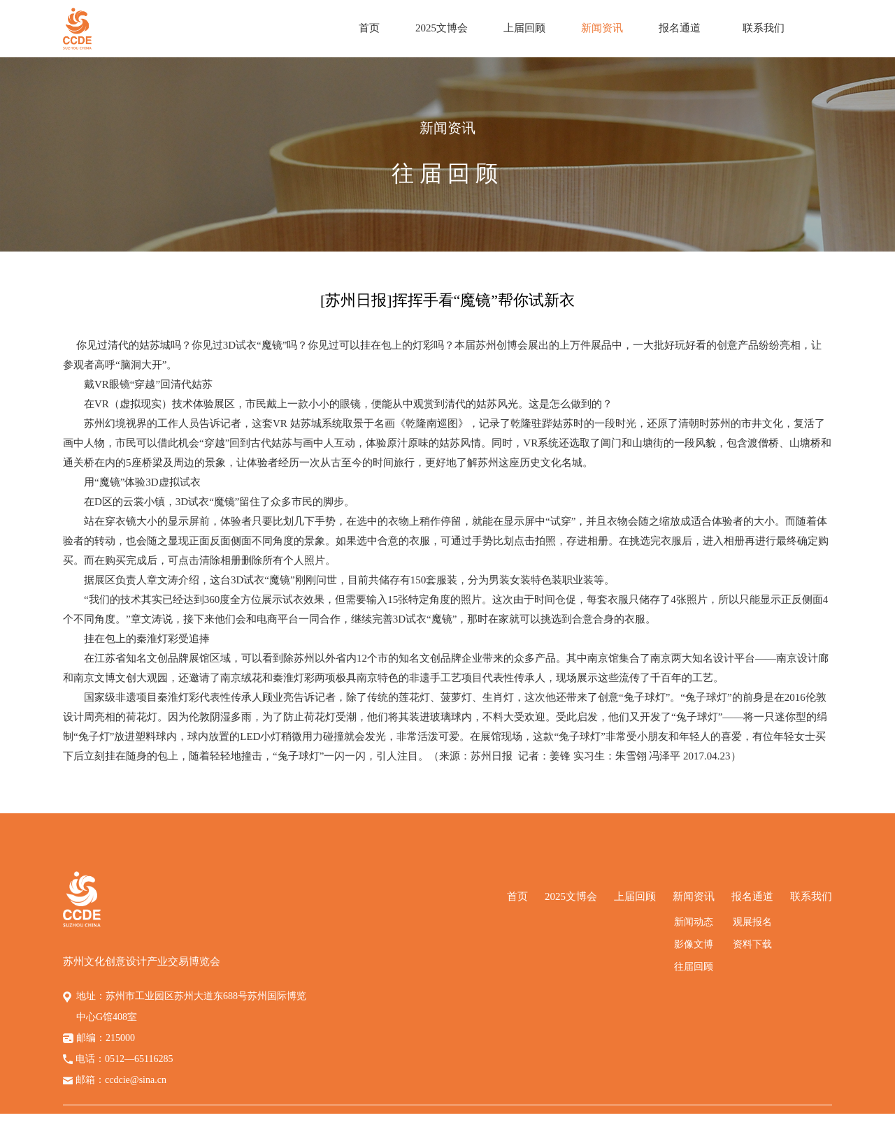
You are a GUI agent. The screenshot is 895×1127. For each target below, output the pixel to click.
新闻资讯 (602, 28)
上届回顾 (524, 28)
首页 (369, 28)
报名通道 (680, 28)
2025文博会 (441, 28)
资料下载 (752, 944)
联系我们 (764, 28)
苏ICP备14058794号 (589, 1120)
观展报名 (752, 922)
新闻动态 (693, 922)
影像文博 (693, 944)
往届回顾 (693, 966)
